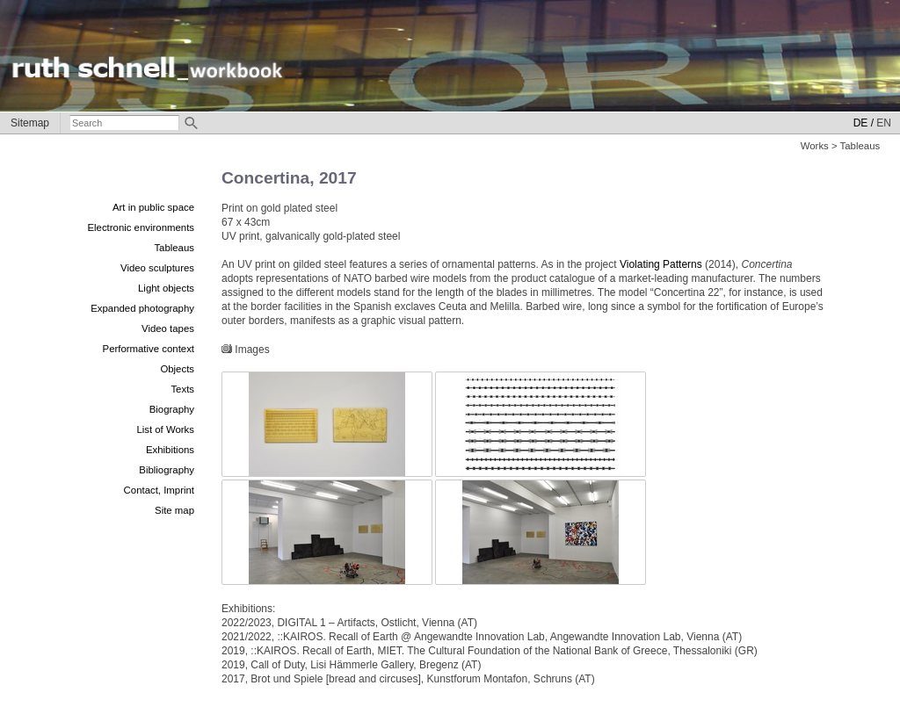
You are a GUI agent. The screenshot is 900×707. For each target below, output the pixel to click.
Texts (182, 389)
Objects (177, 369)
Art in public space (153, 207)
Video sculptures (157, 268)
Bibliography (166, 470)
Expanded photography (142, 308)
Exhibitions (170, 449)
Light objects (166, 288)
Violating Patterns (661, 264)
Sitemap (30, 123)
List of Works (165, 429)
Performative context (148, 348)
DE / (863, 123)
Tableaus (174, 247)
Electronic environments (140, 227)
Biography (171, 409)
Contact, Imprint (159, 490)
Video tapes (168, 328)
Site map (174, 510)
